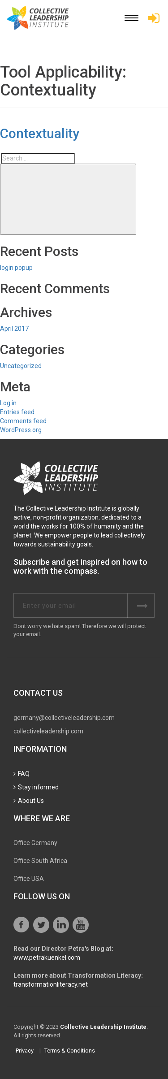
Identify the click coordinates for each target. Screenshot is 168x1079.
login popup (16, 267)
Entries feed (17, 412)
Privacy (25, 1050)
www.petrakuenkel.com (46, 957)
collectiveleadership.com (48, 731)
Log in (8, 403)
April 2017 (14, 328)
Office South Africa (40, 860)
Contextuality (39, 133)
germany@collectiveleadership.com (64, 717)
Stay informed (38, 787)
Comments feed (23, 421)
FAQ (24, 773)
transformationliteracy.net (50, 984)
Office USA (28, 878)
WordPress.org (21, 429)
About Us (31, 800)
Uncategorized (21, 365)
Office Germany (35, 842)
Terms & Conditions (69, 1050)
